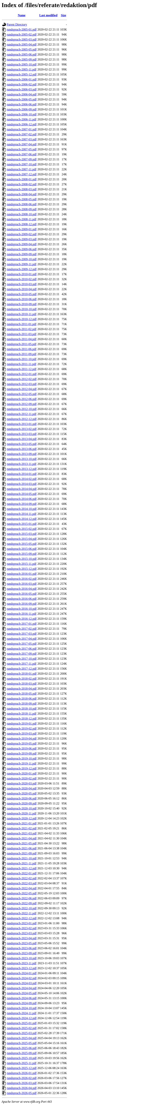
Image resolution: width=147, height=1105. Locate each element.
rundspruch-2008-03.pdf (22, 189)
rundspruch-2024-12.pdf (22, 1018)
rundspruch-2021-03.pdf (22, 833)
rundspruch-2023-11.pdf (21, 963)
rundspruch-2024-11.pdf (21, 1013)
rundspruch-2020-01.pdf (22, 773)
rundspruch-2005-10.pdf (22, 64)
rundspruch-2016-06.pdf (22, 598)
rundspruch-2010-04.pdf (22, 289)
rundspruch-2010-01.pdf (22, 274)
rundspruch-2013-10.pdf (22, 459)
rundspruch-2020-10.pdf (22, 808)
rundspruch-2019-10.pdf (22, 758)
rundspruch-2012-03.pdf (22, 384)
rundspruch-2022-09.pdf (22, 903)
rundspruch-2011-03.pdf (21, 334)
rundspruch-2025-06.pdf (22, 1048)
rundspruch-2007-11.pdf (21, 169)
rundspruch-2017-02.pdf (22, 628)
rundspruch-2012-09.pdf (22, 404)
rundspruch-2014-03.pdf (22, 483)
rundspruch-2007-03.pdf (22, 139)
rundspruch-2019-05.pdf (22, 743)
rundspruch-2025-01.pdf (22, 1023)
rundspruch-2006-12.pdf (22, 124)
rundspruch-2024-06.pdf (22, 998)
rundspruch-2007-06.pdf (22, 154)
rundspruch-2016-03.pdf (22, 583)
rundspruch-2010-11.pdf (21, 314)
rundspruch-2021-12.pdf (22, 868)
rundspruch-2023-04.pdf (22, 938)
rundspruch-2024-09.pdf (22, 1003)
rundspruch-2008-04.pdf (22, 194)
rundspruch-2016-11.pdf (21, 613)
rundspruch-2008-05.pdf (22, 199)
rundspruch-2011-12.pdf (21, 369)
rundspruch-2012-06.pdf (22, 399)
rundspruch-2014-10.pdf (22, 508)
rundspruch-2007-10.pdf (22, 164)
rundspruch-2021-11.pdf (21, 863)
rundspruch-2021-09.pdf (22, 853)
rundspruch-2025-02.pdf (22, 1028)
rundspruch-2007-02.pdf (22, 134)
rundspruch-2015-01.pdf (22, 523)
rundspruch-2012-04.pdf (22, 389)
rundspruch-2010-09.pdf (22, 304)
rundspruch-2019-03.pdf (22, 733)
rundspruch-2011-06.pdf (21, 349)
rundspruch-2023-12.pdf (22, 968)
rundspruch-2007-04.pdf (22, 144)
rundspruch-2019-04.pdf (22, 738)
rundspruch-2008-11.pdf (21, 219)
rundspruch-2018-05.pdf (22, 693)
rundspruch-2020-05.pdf (22, 793)
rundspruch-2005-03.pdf (22, 39)
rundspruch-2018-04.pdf (22, 688)
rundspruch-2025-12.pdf (22, 1068)
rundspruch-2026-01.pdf (22, 1073)
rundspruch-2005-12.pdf (22, 74)
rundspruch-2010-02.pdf (22, 279)
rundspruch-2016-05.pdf (22, 593)
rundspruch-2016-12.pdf (22, 618)
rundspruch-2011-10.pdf (21, 359)
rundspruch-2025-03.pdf (22, 1033)
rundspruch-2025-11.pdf (21, 1063)
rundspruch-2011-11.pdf (21, 364)
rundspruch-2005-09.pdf (22, 59)
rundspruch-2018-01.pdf (22, 673)
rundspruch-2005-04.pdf (22, 44)
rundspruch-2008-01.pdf (22, 179)
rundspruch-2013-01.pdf (22, 424)
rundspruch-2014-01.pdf (22, 473)
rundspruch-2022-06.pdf (22, 898)
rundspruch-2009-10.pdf (22, 259)
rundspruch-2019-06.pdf (22, 748)
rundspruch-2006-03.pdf (22, 89)
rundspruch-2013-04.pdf (22, 439)
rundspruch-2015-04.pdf (22, 538)
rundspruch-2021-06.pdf (22, 848)
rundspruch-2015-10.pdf (22, 558)
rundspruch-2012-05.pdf (22, 394)
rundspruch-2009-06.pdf (22, 249)
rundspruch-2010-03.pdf (22, 284)
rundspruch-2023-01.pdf (22, 923)
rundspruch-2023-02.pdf (22, 928)
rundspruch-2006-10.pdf (22, 114)
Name (21, 15)
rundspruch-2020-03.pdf (22, 783)
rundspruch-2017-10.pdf (22, 658)
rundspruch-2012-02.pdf (22, 379)
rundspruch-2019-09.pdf (22, 753)
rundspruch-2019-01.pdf (22, 723)
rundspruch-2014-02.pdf (22, 478)
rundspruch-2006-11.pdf (21, 119)
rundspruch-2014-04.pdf (22, 488)
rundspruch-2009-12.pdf (22, 269)
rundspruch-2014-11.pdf (21, 513)
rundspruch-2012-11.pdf (21, 414)
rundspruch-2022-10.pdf (22, 908)
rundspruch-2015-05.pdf (22, 543)
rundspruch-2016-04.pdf (22, 588)
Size (63, 15)
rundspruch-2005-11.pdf (21, 69)
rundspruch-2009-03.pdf (22, 239)
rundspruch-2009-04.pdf (22, 244)
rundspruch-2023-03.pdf (22, 933)
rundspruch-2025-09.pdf (22, 1053)
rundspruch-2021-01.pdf (22, 823)
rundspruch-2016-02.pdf (22, 578)
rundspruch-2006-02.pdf (22, 84)
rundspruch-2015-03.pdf (22, 533)
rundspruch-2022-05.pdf (22, 893)
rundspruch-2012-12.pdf (22, 419)
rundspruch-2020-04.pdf (22, 788)
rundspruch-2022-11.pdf (21, 913)
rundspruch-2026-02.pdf (22, 1078)
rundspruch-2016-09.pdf (22, 603)
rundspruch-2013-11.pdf (21, 464)
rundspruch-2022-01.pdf (22, 873)
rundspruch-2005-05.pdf (22, 49)
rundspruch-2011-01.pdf (21, 324)
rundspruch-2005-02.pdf (22, 34)
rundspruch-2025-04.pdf (22, 1038)
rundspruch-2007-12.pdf (22, 174)
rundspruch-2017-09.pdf (22, 653)
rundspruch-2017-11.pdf (21, 663)
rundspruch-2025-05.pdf (22, 1043)
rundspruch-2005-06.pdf (22, 54)
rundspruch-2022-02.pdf (22, 878)
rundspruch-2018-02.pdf (22, 678)
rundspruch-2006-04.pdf (22, 94)
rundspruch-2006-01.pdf (22, 79)
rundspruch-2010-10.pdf (22, 309)
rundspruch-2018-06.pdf (22, 698)
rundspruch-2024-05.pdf (22, 993)
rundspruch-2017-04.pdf (22, 638)
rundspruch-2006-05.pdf (22, 99)
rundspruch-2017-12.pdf (22, 668)
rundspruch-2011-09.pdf (21, 354)
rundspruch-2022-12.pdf (22, 918)
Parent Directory (17, 24)
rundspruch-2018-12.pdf (22, 718)
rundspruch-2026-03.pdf (22, 1083)
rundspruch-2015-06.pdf (22, 548)
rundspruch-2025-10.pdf (22, 1058)
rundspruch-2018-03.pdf (22, 683)
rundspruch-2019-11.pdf (21, 763)
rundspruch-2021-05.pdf (22, 843)
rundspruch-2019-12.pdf (22, 768)
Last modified (48, 15)
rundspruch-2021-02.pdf (22, 828)
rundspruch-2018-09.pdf (22, 703)
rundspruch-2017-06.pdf (22, 648)
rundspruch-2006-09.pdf (22, 109)
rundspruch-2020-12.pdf (22, 818)
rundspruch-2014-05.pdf (22, 493)
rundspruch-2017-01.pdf (22, 623)
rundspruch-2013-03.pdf (22, 434)
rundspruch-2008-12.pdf (22, 224)
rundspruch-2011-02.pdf (21, 329)
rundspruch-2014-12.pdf (22, 518)
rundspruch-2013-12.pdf (22, 468)
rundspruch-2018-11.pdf (21, 713)
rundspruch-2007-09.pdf (22, 159)
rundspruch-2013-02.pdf (22, 429)
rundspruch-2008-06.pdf (22, 204)
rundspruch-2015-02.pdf (22, 528)
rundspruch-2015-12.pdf (22, 568)
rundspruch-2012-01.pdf (22, 374)
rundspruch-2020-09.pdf (22, 803)
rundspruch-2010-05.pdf (22, 294)
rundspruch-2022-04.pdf (22, 888)
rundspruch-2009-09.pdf (22, 254)
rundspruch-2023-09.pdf (22, 953)
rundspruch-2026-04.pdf (22, 1088)
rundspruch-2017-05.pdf (22, 643)
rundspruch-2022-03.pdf (22, 883)
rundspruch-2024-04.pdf (22, 988)
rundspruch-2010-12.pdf (22, 319)
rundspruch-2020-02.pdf (22, 778)
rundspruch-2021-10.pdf (22, 858)
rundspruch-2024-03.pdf (22, 983)
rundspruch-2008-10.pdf (22, 214)
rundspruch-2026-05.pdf (22, 1093)
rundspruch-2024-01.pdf (22, 973)
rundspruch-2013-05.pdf (22, 444)
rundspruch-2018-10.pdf (22, 708)
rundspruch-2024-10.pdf (22, 1008)
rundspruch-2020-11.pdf (21, 813)
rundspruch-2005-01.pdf (22, 29)
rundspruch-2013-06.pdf (22, 449)
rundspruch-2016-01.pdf (22, 573)
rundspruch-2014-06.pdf (22, 498)
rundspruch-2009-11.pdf (21, 264)
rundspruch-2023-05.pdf (22, 943)
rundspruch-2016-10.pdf (22, 608)
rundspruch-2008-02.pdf (22, 184)
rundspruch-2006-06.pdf (22, 104)
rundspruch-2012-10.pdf (22, 409)
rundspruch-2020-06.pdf (22, 798)
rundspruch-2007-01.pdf (22, 129)
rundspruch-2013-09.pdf (22, 454)
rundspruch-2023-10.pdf (22, 958)
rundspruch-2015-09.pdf (22, 553)
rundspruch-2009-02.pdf (22, 234)
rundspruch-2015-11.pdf (21, 563)
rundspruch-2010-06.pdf (22, 299)
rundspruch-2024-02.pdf (22, 978)
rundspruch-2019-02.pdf (22, 728)
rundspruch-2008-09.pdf (22, 209)
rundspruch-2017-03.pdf (22, 633)
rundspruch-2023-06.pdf (22, 948)
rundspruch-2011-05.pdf (21, 344)
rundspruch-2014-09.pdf (22, 503)
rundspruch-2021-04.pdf (22, 838)
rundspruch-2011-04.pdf (21, 339)
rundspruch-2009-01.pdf (22, 229)
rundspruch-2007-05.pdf (22, 149)
